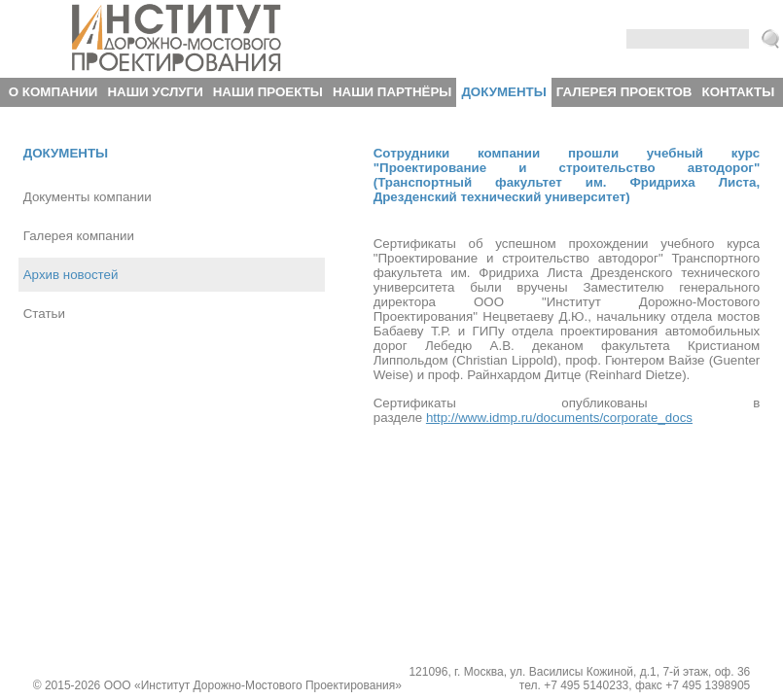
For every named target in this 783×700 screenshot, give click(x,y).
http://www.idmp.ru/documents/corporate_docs (559, 417)
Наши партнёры (392, 92)
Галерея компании (78, 235)
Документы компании (87, 197)
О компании (53, 92)
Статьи (44, 313)
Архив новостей (71, 274)
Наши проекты (268, 92)
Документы (503, 92)
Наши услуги (154, 92)
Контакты (738, 92)
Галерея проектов (624, 92)
